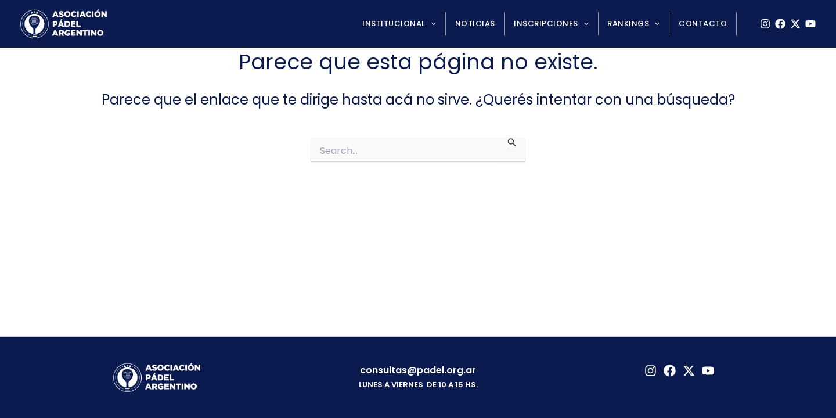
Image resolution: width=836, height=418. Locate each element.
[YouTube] (810, 24)
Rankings (638, 23)
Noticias (487, 23)
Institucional (414, 23)
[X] (795, 24)
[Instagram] (765, 24)
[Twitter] (689, 371)
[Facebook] (780, 24)
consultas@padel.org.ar (418, 370)
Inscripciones (559, 23)
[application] (446, 23)
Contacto (704, 23)
